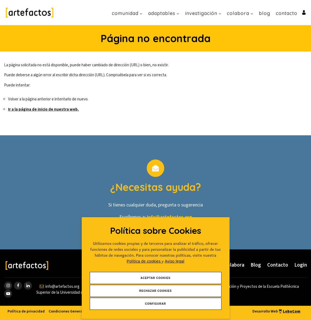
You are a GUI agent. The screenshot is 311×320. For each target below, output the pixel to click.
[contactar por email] (60, 286)
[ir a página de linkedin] (28, 286)
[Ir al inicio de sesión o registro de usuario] (304, 12)
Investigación (203, 13)
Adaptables (163, 13)
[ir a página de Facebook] (18, 286)
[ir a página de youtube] (8, 294)
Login (300, 265)
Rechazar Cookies (155, 290)
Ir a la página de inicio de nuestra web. (43, 109)
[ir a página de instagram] (8, 286)
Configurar (155, 303)
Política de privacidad (26, 311)
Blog (264, 13)
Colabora (240, 13)
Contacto (286, 13)
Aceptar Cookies (156, 278)
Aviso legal (174, 261)
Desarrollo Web (276, 311)
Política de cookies (144, 261)
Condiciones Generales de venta (76, 311)
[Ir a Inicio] (29, 12)
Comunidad (127, 13)
